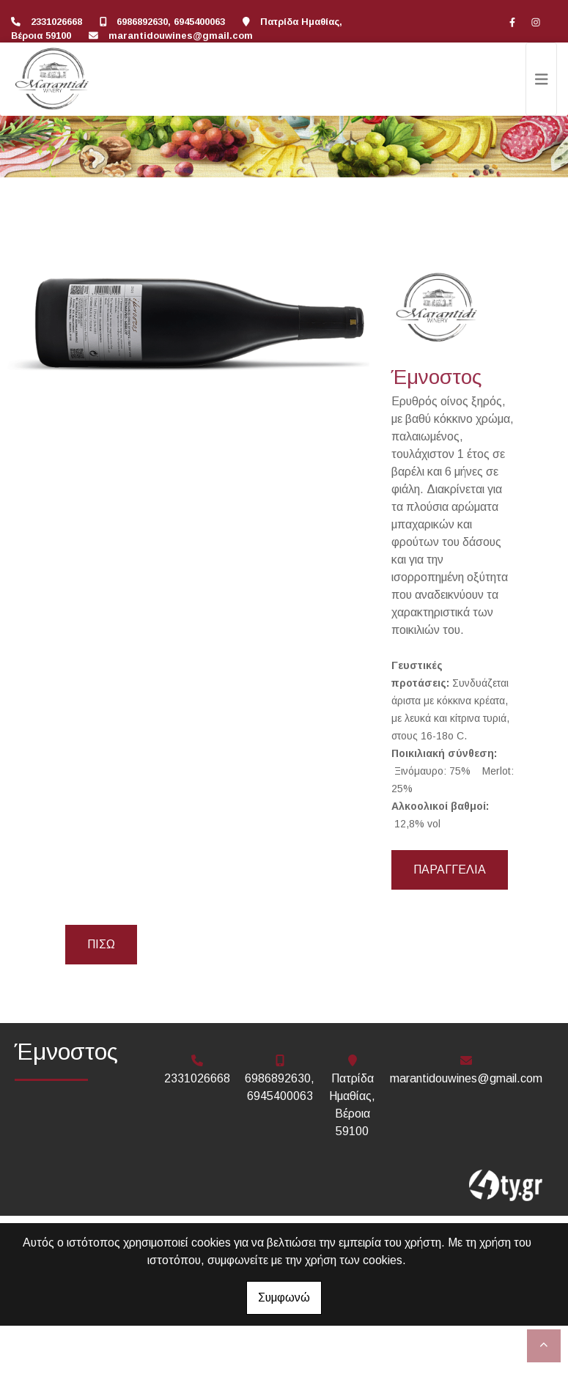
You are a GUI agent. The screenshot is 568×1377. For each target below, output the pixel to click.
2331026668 (56, 21)
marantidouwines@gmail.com (180, 35)
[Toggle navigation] (541, 79)
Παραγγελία (449, 869)
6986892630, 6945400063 (171, 21)
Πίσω (101, 944)
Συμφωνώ (284, 1297)
